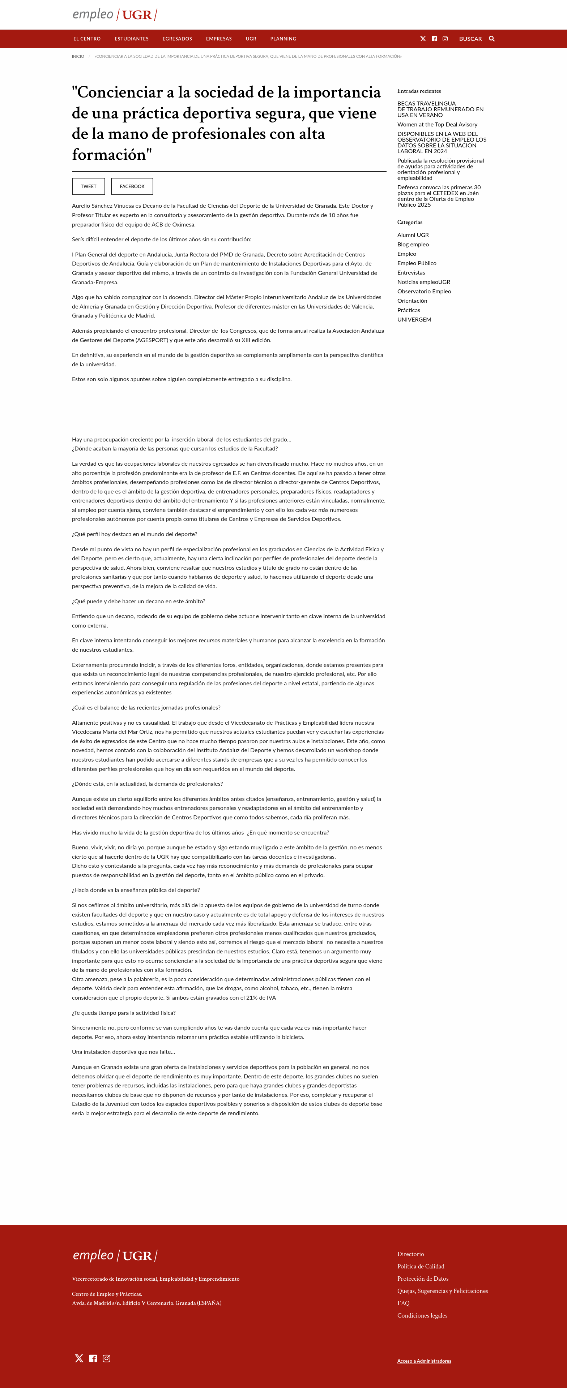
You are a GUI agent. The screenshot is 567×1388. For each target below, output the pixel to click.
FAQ (403, 1303)
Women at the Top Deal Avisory (437, 124)
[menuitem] (87, 39)
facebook (132, 186)
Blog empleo (413, 244)
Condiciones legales (422, 1315)
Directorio (410, 1254)
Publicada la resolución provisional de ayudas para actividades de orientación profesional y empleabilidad (440, 169)
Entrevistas (411, 272)
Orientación (412, 300)
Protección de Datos (422, 1279)
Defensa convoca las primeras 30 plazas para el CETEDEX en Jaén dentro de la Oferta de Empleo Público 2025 (439, 196)
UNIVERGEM (414, 319)
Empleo (406, 253)
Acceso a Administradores (424, 1361)
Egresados (177, 39)
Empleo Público (416, 262)
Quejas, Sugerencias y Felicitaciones (442, 1291)
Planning (283, 39)
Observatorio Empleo (424, 291)
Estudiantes (132, 39)
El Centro (87, 39)
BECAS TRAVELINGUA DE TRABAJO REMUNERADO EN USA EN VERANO (440, 109)
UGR (251, 39)
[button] (423, 38)
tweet (88, 186)
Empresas (219, 39)
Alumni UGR (413, 234)
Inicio (78, 56)
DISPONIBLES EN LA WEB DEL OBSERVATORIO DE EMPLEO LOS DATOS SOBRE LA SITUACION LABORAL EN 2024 (441, 142)
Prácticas (408, 309)
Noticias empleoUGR (423, 281)
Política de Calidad (420, 1266)
